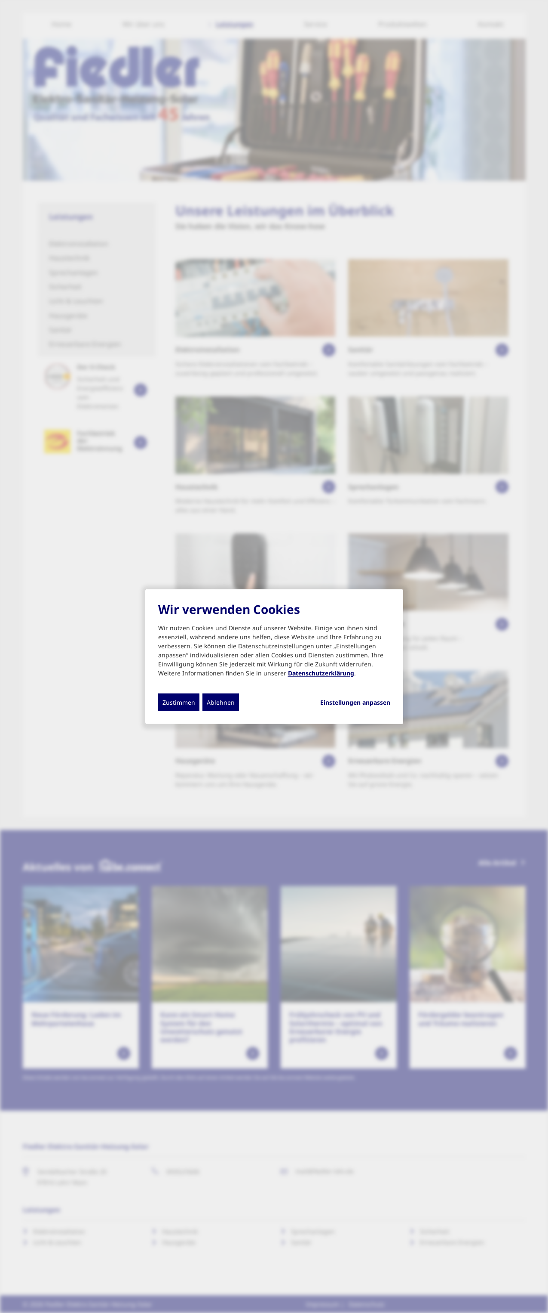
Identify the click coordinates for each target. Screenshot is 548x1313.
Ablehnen (221, 702)
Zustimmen (178, 702)
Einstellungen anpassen (355, 702)
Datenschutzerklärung (321, 673)
